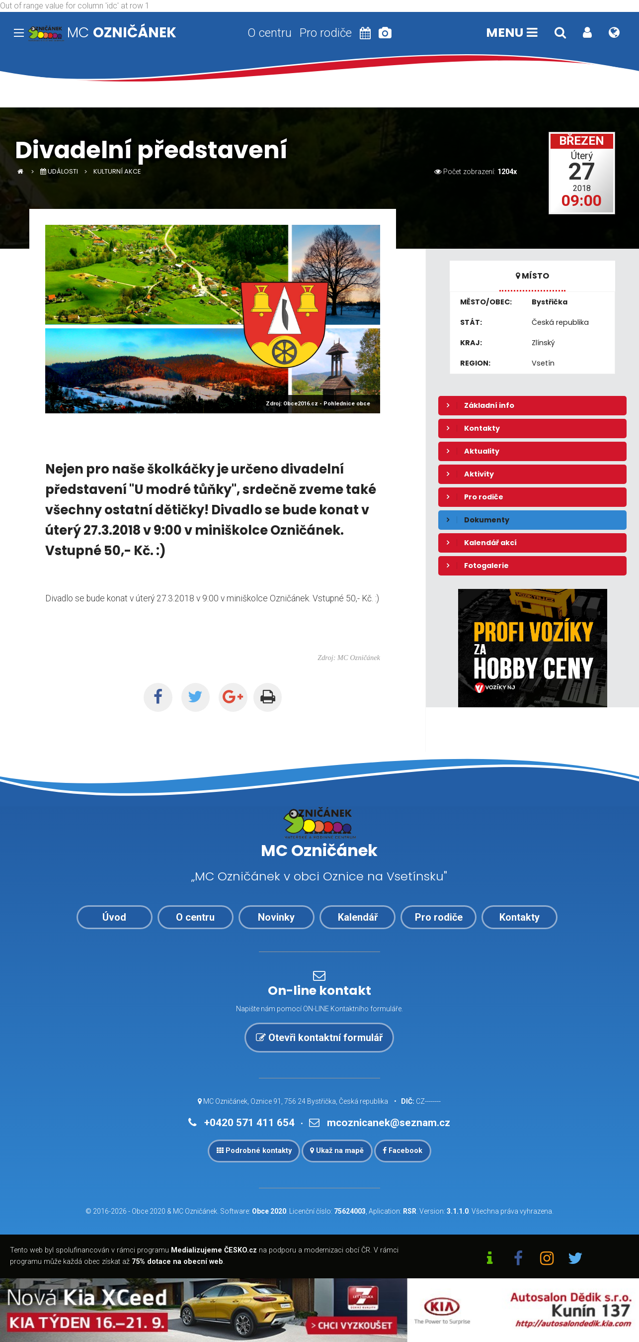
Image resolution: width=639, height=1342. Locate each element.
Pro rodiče (326, 33)
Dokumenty (486, 520)
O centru (269, 33)
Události (59, 171)
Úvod (114, 917)
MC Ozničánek (195, 1211)
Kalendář (358, 917)
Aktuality (481, 451)
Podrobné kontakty (254, 1151)
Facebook (402, 1151)
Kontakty (482, 428)
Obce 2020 (148, 1211)
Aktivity (479, 474)
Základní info (489, 405)
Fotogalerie (486, 566)
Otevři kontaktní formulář (319, 1038)
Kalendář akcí (490, 543)
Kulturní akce (117, 171)
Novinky (276, 917)
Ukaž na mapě (337, 1151)
